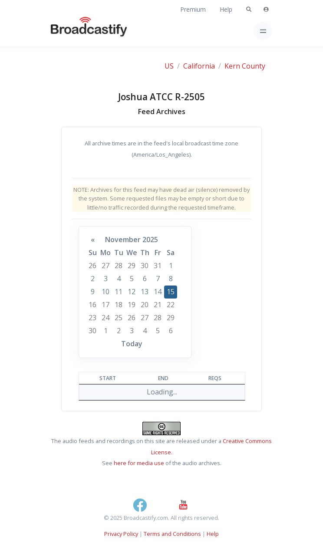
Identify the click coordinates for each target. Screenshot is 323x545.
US (169, 66)
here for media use (139, 463)
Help (226, 9)
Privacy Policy (121, 534)
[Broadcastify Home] (75, 31)
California (199, 66)
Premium (193, 9)
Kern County (244, 66)
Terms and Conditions (172, 534)
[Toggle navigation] (263, 31)
